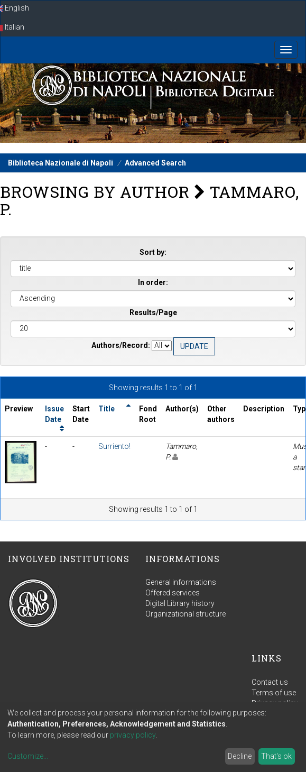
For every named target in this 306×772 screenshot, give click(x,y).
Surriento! (114, 446)
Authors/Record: (120, 345)
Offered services (172, 593)
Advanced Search (155, 163)
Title (106, 409)
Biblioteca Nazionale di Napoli (60, 163)
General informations (180, 582)
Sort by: (153, 252)
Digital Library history (180, 603)
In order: (153, 282)
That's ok (276, 756)
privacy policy (132, 735)
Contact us (270, 682)
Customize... (27, 756)
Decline (240, 756)
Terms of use (274, 692)
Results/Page (153, 312)
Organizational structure (185, 614)
